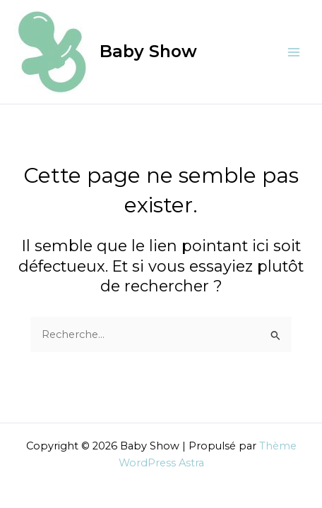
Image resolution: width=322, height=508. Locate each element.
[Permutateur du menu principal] (294, 51)
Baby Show (148, 51)
